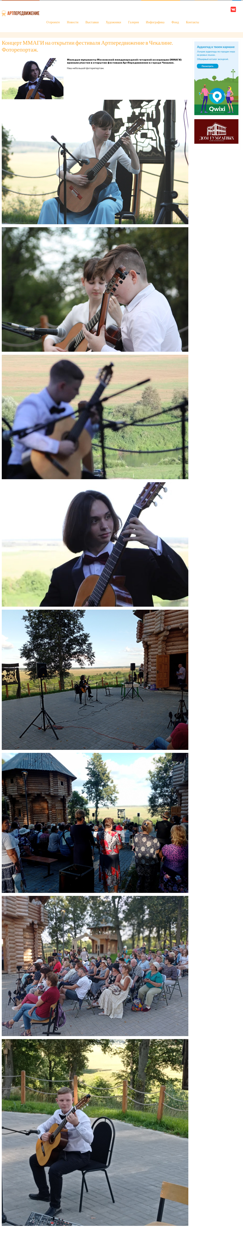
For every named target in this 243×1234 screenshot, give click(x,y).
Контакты (192, 22)
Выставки (92, 22)
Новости (72, 22)
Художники (113, 22)
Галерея (133, 22)
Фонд (175, 22)
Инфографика (155, 22)
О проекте (53, 22)
